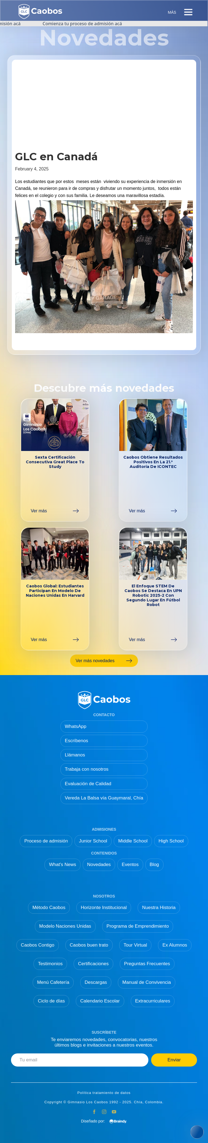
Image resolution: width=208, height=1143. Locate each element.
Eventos (130, 864)
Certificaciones (93, 963)
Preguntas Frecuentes (147, 963)
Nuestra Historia (159, 907)
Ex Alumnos (174, 945)
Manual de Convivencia (146, 982)
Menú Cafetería (53, 982)
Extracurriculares (152, 1001)
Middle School (133, 841)
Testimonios (50, 963)
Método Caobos (48, 907)
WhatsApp (75, 726)
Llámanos (75, 755)
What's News (62, 864)
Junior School (93, 841)
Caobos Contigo (37, 945)
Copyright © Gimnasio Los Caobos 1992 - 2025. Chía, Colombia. (104, 1102)
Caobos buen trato (89, 945)
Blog (154, 864)
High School (171, 841)
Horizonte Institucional (104, 907)
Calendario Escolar (100, 1001)
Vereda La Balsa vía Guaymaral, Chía (104, 798)
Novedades (99, 864)
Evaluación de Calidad (88, 783)
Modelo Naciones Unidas (65, 926)
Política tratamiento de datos (104, 1093)
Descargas (96, 982)
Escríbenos (76, 740)
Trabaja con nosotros (87, 769)
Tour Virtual (135, 945)
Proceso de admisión (46, 841)
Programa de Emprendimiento (138, 926)
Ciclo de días (51, 1001)
